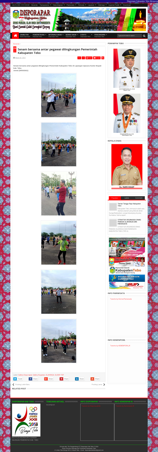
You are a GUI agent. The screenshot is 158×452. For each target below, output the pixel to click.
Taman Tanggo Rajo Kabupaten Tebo (129, 205)
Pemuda (81, 5)
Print (88, 58)
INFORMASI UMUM (55, 36)
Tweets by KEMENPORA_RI (120, 346)
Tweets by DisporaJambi (91, 406)
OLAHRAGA (50, 375)
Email (97, 58)
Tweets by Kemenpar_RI (125, 406)
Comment (138, 198)
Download (127, 5)
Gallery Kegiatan (39, 375)
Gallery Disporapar (25, 375)
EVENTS (85, 36)
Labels (126, 198)
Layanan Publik (114, 5)
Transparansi (44, 5)
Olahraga (101, 5)
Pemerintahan (38, 36)
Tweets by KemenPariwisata (121, 299)
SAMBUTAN (25, 36)
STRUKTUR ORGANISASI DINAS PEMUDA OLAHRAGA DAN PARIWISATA (129, 222)
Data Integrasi (58, 5)
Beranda (34, 5)
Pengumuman (99, 36)
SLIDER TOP (59, 375)
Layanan (91, 5)
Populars (115, 198)
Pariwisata (70, 5)
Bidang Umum (71, 36)
